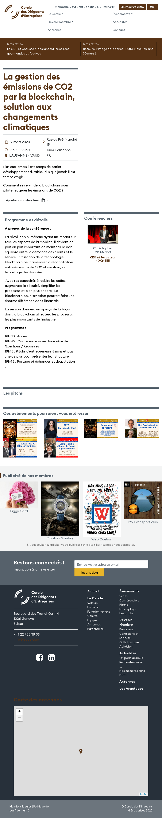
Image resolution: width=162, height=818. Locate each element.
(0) (152, 6)
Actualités (120, 22)
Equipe (92, 620)
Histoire (92, 607)
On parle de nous (131, 658)
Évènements (121, 14)
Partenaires (95, 629)
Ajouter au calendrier (26, 200)
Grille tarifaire (129, 642)
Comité (92, 616)
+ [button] (19, 712)
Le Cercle (54, 14)
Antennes (54, 30)
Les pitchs (126, 613)
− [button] (19, 718)
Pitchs (123, 605)
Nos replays (127, 609)
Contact (119, 30)
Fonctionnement (98, 611)
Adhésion (125, 646)
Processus (126, 629)
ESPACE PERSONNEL (133, 6)
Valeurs (92, 603)
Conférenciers (129, 600)
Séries (123, 596)
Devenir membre (59, 22)
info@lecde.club (26, 639)
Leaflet (143, 794)
